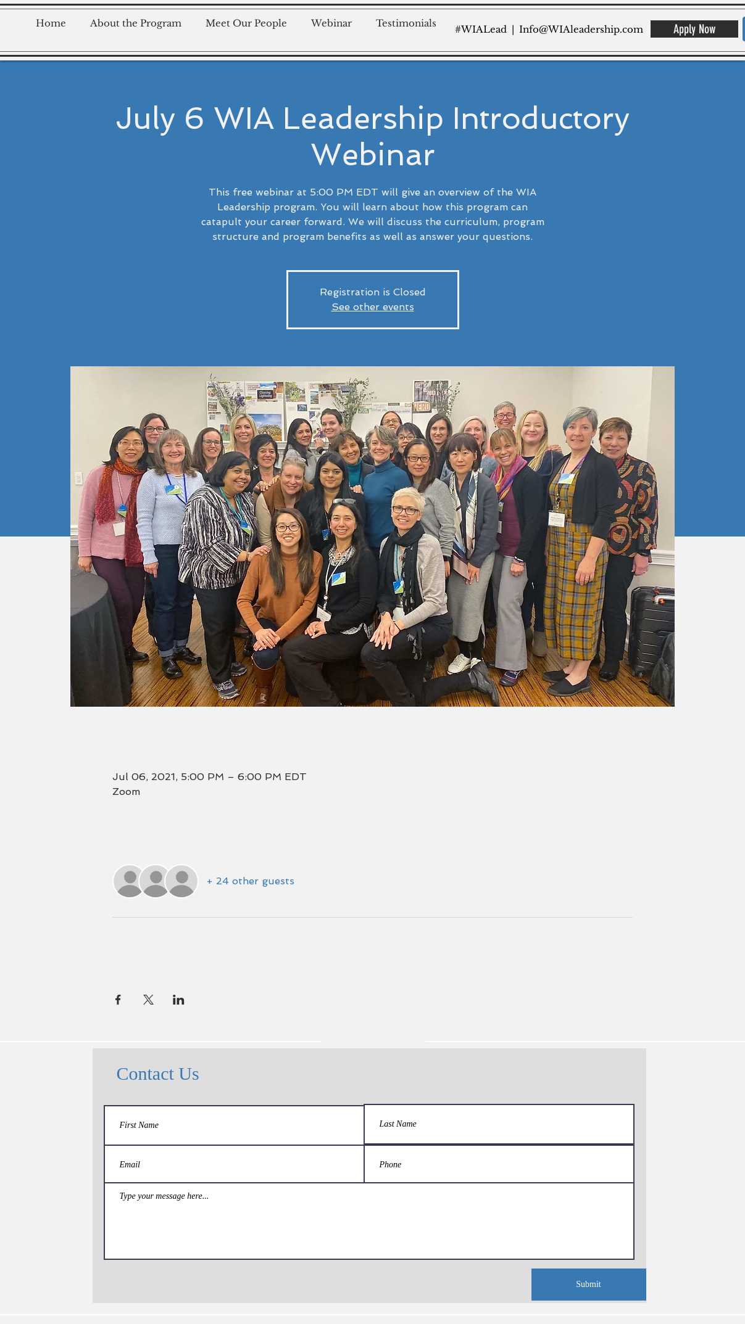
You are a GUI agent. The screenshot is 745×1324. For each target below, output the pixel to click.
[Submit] (588, 1284)
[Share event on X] (148, 1000)
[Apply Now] (694, 29)
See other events (372, 307)
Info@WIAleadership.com (581, 29)
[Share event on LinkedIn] (179, 1000)
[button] (140, 17)
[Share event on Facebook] (118, 1000)
